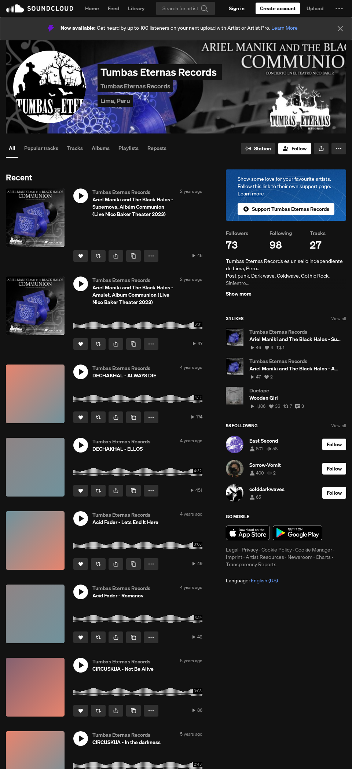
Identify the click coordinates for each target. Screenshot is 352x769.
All (12, 148)
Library (136, 8)
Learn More (284, 28)
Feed (113, 8)
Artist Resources (265, 557)
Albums (101, 148)
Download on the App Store (248, 533)
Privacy (250, 550)
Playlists (128, 148)
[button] (339, 8)
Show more (239, 293)
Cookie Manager (313, 550)
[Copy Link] (133, 256)
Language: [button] (252, 580)
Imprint (234, 557)
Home (92, 8)
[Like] (80, 256)
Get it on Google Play (297, 533)
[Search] (185, 8)
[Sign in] (236, 8)
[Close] (340, 29)
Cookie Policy (276, 550)
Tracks (75, 148)
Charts (323, 557)
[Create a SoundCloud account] (278, 8)
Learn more (251, 194)
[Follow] (294, 148)
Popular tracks (41, 148)
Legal (232, 550)
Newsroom (299, 557)
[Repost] (98, 256)
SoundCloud (39, 8)
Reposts (156, 148)
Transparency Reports (251, 564)
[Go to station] (258, 148)
